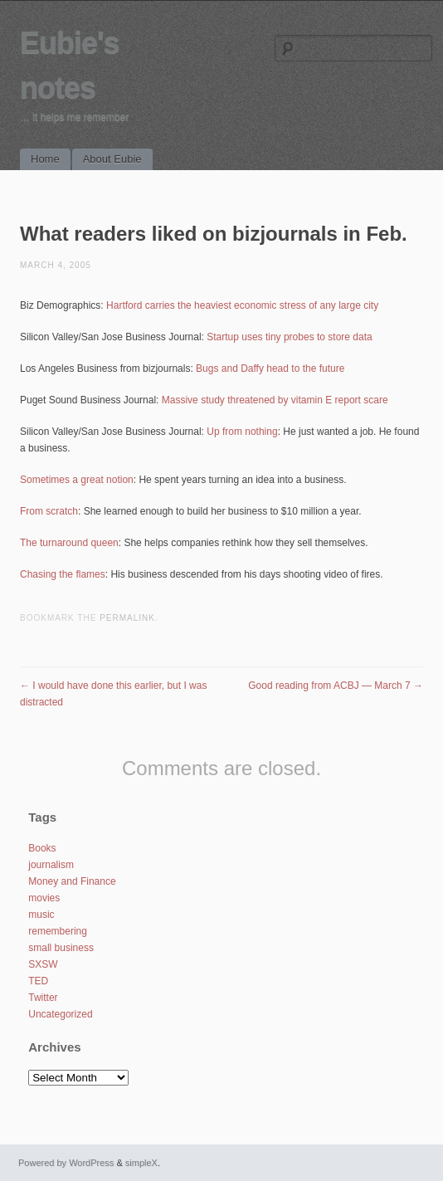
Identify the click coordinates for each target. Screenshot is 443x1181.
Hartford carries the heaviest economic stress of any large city (242, 305)
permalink (127, 617)
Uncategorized (60, 1014)
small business (61, 948)
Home (45, 159)
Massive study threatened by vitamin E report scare (275, 400)
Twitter (42, 997)
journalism (51, 865)
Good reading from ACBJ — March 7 (335, 685)
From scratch (49, 511)
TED (38, 981)
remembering (57, 931)
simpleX (141, 1163)
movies (44, 898)
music (41, 914)
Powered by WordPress (66, 1163)
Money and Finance (71, 881)
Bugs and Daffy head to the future (270, 368)
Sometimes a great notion (77, 480)
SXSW (42, 964)
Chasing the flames (62, 574)
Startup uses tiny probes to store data (289, 337)
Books (42, 848)
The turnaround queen (69, 543)
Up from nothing (242, 431)
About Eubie (112, 159)
